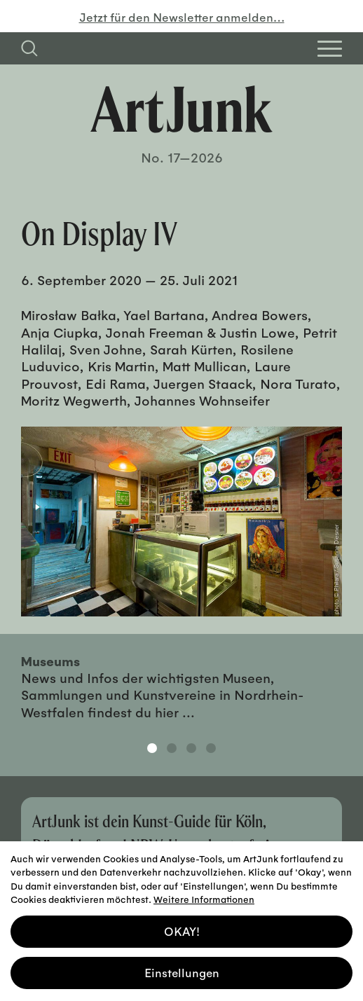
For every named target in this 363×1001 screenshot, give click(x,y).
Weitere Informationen (203, 898)
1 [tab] (152, 748)
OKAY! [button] (182, 930)
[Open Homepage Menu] (329, 49)
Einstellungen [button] (181, 971)
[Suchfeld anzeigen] (29, 48)
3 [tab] (191, 748)
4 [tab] (211, 748)
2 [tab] (172, 748)
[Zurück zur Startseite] (181, 109)
